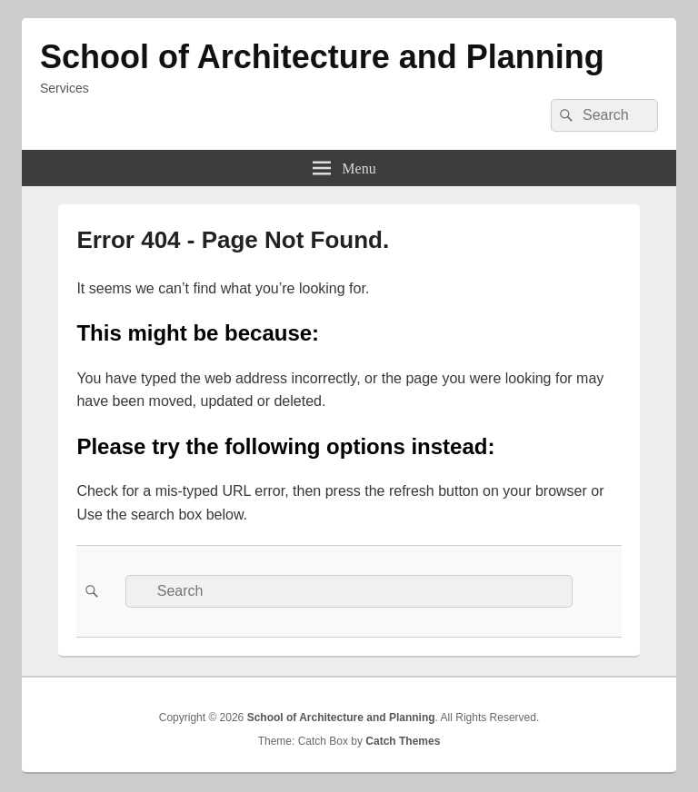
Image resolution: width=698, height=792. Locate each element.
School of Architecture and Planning (322, 56)
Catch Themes (402, 741)
